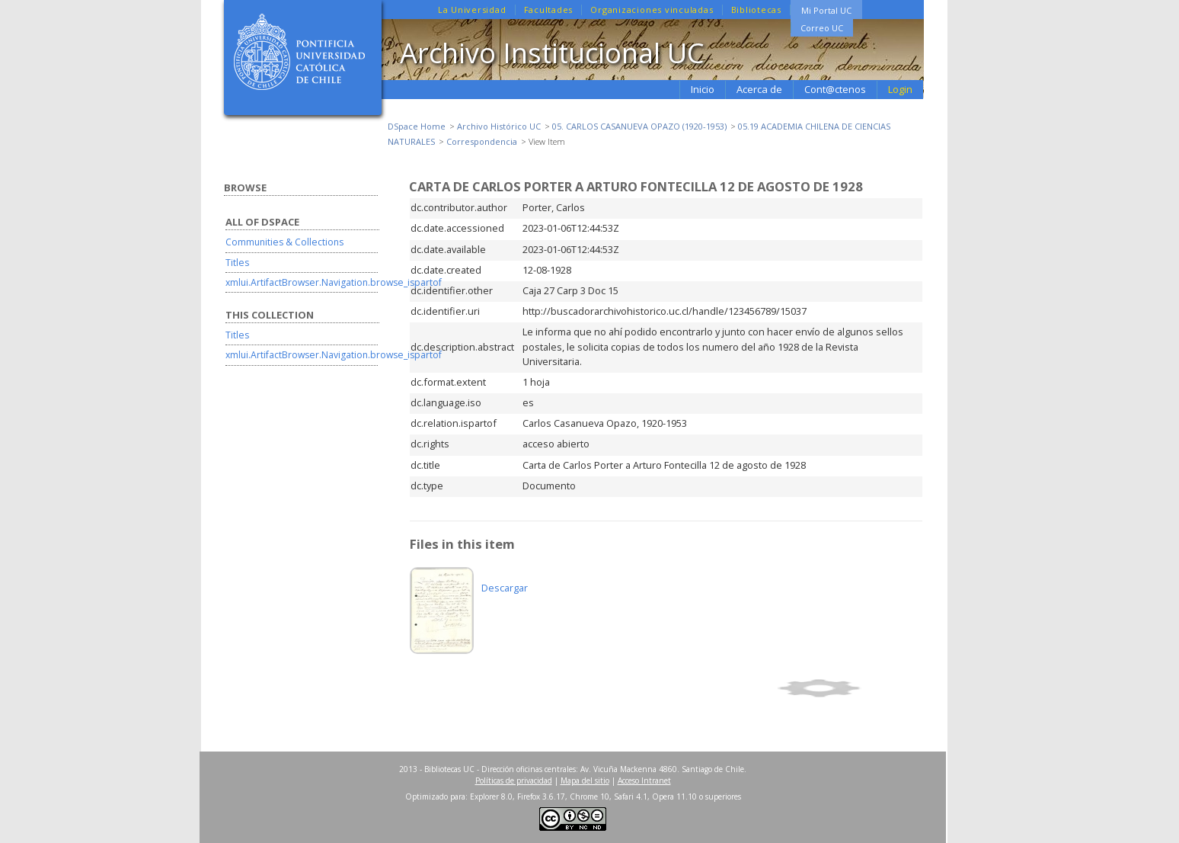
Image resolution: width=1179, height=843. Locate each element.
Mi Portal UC (826, 10)
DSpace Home (417, 126)
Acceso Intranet (644, 780)
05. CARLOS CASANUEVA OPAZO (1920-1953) (639, 126)
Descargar (504, 588)
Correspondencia (481, 141)
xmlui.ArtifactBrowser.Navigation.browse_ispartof (333, 282)
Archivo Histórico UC (499, 126)
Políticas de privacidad (513, 780)
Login (900, 89)
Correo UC (821, 28)
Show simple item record (847, 688)
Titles (237, 262)
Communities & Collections (284, 242)
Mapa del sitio (585, 780)
